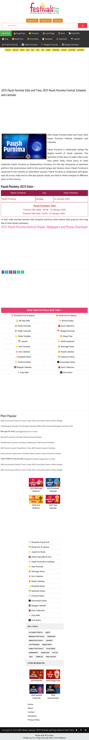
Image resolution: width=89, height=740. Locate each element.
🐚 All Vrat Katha (66, 320)
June (37, 50)
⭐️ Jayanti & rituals (37, 551)
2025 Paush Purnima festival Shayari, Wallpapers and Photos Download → (44, 229)
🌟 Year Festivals (22, 346)
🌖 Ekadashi (47, 39)
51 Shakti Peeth (36, 632)
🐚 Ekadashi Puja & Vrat (38, 542)
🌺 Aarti (61, 33)
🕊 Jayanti (75, 39)
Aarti (47, 632)
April (27, 50)
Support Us (32, 20)
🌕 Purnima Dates (23, 362)
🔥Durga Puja (19, 33)
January (8, 50)
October (64, 50)
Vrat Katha (51, 656)
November (72, 50)
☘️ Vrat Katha (32, 39)
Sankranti (33, 652)
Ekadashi (51, 636)
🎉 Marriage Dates (66, 346)
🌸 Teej (5, 39)
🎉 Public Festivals (10, 44)
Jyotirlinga (34, 644)
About (30, 708)
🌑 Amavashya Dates (66, 362)
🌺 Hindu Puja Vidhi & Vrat (39, 556)
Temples (39, 656)
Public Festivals (36, 648)
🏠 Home (6, 33)
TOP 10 (55, 652)
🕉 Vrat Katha (66, 372)
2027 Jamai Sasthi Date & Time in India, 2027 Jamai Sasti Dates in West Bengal (31, 470)
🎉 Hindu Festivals (23, 325)
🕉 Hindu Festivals (29, 44)
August (48, 50)
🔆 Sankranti (61, 39)
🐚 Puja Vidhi (73, 33)
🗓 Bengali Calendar (70, 44)
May (32, 50)
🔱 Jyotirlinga (48, 33)
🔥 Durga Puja (66, 336)
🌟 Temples (34, 33)
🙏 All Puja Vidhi (23, 320)
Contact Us (45, 20)
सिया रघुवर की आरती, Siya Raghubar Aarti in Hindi (19, 431)
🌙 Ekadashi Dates (23, 356)
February (15, 50)
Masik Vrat (47, 644)
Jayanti (49, 640)
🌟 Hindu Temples (23, 336)
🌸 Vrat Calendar (22, 351)
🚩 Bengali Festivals (49, 44)
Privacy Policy (34, 719)
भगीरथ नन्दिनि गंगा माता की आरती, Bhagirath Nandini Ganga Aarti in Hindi (28, 459)
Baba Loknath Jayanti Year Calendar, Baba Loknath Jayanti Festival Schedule (31, 453)
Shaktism (45, 652)
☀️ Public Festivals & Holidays (41, 561)
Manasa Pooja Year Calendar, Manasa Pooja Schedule (21, 437)
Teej (31, 656)
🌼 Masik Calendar (66, 351)
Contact (31, 712)
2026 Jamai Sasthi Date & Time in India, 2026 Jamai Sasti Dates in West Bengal (31, 420)
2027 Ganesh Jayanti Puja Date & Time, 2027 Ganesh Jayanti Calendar (28, 448)
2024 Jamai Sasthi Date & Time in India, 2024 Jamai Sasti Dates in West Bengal (31, 464)
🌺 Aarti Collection (66, 325)
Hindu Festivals (36, 640)
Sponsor (57, 20)
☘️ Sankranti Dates (66, 356)
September (56, 50)
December (80, 50)
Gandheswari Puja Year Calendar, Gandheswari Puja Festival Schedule (27, 442)
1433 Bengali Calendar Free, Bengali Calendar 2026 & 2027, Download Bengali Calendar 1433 (37, 426)
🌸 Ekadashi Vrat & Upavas (23, 315)
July (42, 50)
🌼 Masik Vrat (17, 39)
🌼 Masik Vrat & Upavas (66, 315)
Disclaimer (32, 715)
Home (30, 704)
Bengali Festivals (36, 636)
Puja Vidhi (50, 648)
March (22, 50)
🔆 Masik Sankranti (66, 341)
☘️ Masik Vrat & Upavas (38, 547)
